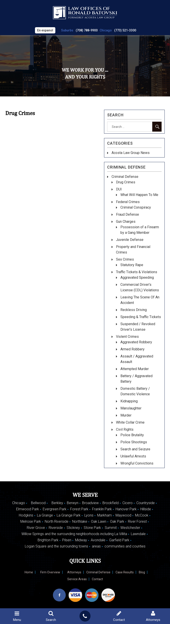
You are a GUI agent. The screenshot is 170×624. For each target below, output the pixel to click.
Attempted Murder (134, 369)
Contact (97, 579)
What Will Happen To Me (139, 195)
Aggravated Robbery (136, 342)
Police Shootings (133, 442)
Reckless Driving (133, 310)
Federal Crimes (128, 202)
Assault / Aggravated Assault (136, 359)
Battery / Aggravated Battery (136, 379)
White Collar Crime (130, 422)
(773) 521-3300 (125, 30)
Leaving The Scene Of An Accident (139, 300)
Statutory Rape (131, 265)
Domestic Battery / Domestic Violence (135, 391)
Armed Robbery (132, 349)
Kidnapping (129, 401)
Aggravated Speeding (137, 277)
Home (29, 572)
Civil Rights (124, 429)
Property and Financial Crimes (133, 249)
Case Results (125, 572)
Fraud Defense (127, 214)
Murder (125, 415)
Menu (17, 616)
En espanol (45, 30)
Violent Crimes (127, 336)
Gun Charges (125, 221)
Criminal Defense (125, 177)
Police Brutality (132, 435)
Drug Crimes (125, 182)
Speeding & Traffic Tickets (140, 317)
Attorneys (74, 572)
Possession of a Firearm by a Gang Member (139, 230)
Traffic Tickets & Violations (136, 272)
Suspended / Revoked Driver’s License (137, 327)
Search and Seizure (135, 449)
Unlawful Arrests (133, 456)
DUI (119, 189)
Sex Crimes (125, 259)
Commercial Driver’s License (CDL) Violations (139, 287)
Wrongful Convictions (136, 463)
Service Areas (77, 579)
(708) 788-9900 (87, 30)
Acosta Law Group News (131, 153)
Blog (142, 572)
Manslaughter (130, 408)
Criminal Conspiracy (135, 207)
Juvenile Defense (129, 240)
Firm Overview (50, 572)
